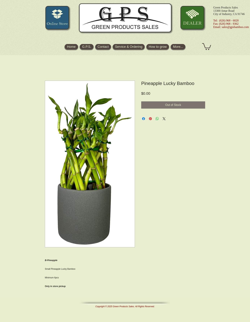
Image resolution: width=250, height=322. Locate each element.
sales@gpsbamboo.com (235, 27)
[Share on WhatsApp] (157, 119)
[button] (206, 46)
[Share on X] (164, 119)
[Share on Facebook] (143, 119)
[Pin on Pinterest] (150, 119)
